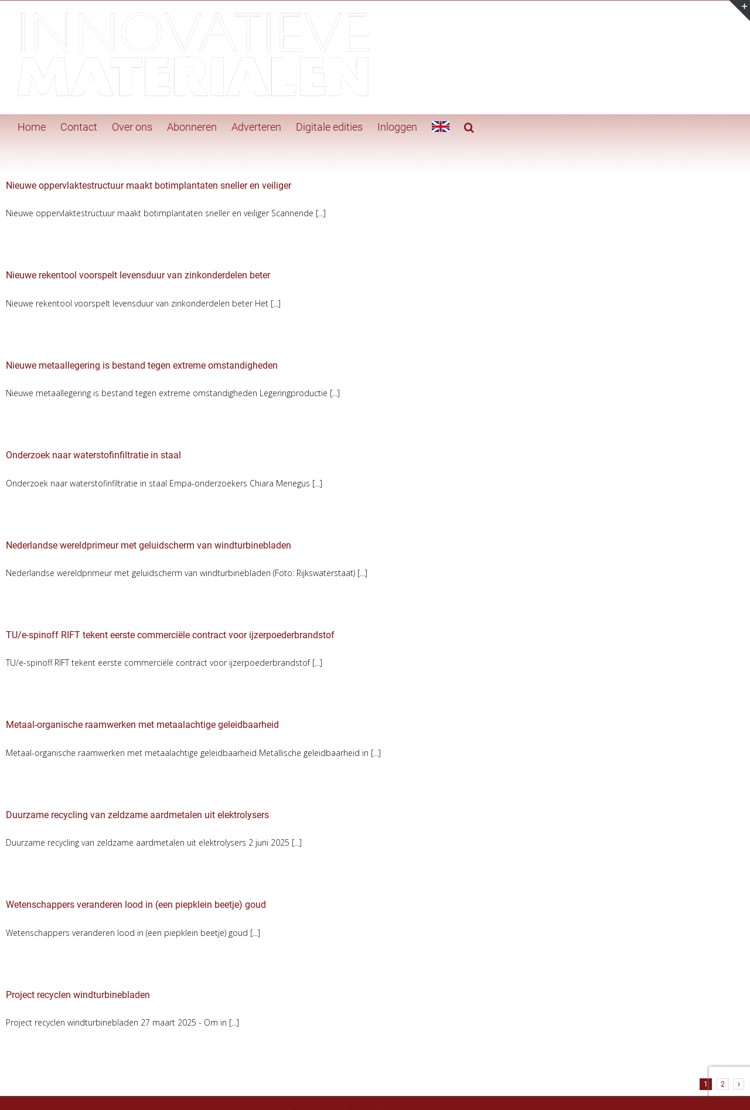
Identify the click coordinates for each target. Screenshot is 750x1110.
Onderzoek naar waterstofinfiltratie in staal (93, 455)
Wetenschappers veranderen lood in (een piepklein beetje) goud (136, 904)
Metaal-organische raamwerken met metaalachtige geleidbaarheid (142, 724)
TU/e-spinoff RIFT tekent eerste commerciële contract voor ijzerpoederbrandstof (170, 635)
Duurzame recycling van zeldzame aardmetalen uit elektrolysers (137, 814)
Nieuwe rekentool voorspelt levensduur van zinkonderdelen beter (138, 275)
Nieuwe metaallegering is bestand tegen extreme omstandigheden (142, 365)
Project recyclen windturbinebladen (78, 994)
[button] (469, 126)
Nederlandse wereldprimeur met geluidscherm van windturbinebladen (148, 545)
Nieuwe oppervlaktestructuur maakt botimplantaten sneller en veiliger (148, 185)
